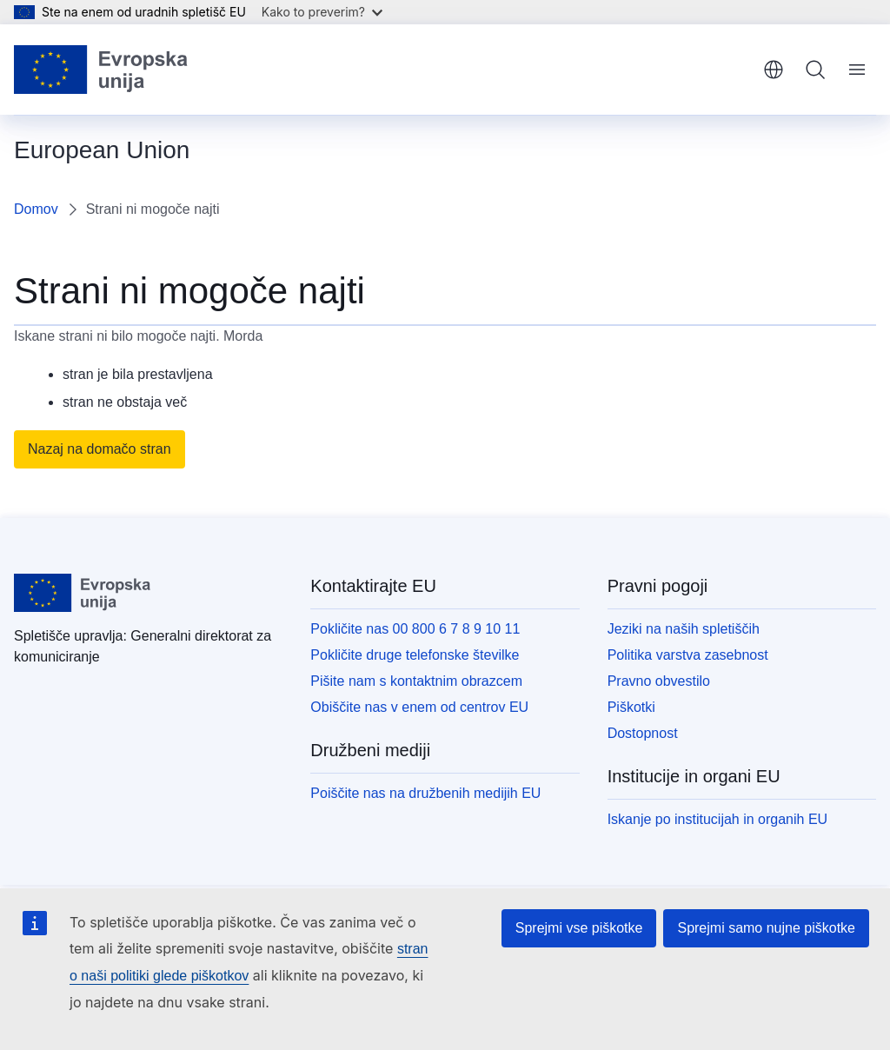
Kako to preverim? (322, 11)
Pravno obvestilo (659, 681)
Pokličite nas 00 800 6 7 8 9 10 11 (415, 628)
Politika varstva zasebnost (688, 655)
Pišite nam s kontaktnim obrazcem (416, 681)
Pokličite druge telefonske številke (414, 655)
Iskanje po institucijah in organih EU (717, 819)
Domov (36, 209)
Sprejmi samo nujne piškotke (766, 927)
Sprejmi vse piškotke (579, 927)
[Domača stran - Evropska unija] (101, 69)
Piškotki (631, 707)
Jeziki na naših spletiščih (684, 628)
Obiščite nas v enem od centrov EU (419, 707)
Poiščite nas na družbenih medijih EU (425, 793)
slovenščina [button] (773, 69)
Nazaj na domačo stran (99, 449)
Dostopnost (643, 733)
